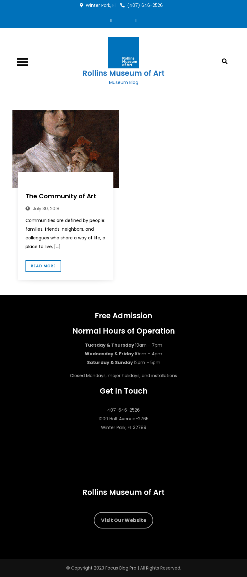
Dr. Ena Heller (42, 184)
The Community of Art (60, 196)
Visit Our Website (123, 520)
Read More (43, 266)
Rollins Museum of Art (123, 73)
